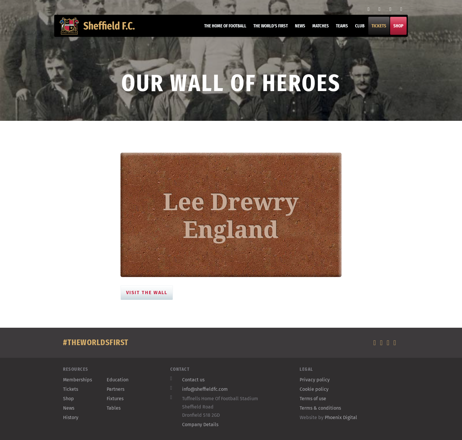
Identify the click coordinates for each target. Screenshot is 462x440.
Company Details (200, 424)
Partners (115, 389)
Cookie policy (314, 389)
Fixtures (115, 398)
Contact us (193, 380)
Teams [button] (338, 29)
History (70, 417)
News (296, 29)
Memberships (77, 380)
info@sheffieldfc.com (205, 389)
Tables (114, 408)
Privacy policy (315, 380)
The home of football (222, 29)
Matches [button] (317, 29)
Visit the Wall (146, 292)
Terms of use (313, 398)
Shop (395, 29)
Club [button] (356, 29)
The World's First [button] (267, 29)
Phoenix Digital (341, 417)
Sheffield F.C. (101, 29)
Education (117, 380)
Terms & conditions (320, 408)
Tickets (375, 29)
